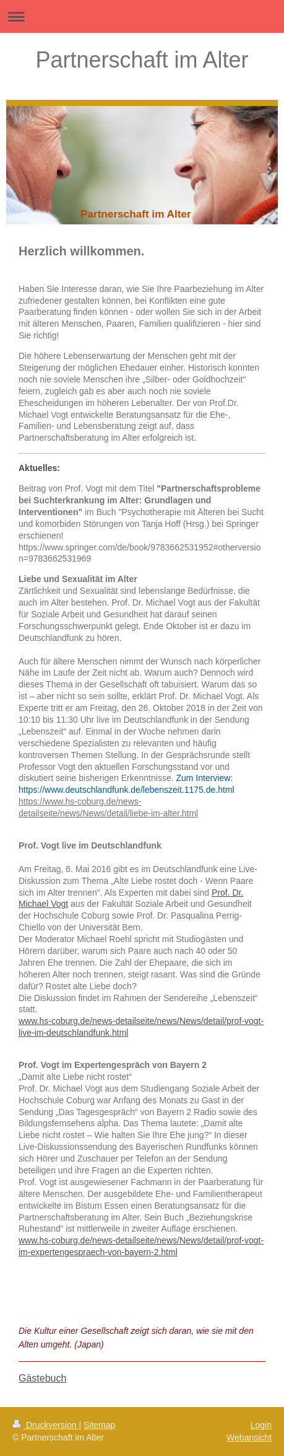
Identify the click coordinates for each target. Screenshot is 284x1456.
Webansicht (249, 1437)
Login (261, 1425)
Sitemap (99, 1425)
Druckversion (45, 1425)
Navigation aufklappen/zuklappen (142, 16)
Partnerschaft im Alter (141, 60)
